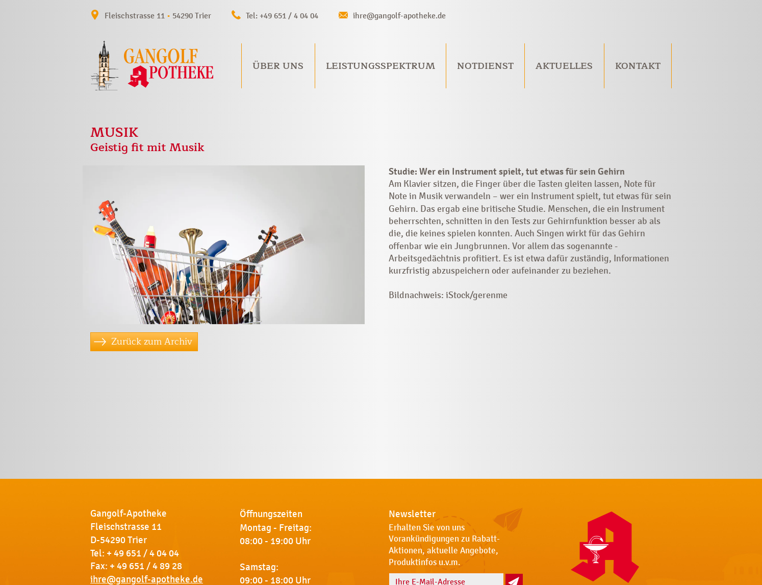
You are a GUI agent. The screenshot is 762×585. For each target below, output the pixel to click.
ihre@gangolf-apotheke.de (399, 15)
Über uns (277, 66)
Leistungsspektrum (380, 66)
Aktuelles (564, 66)
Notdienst (485, 66)
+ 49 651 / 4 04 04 (143, 553)
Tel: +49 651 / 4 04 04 (282, 15)
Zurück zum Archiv (151, 341)
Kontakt (638, 66)
